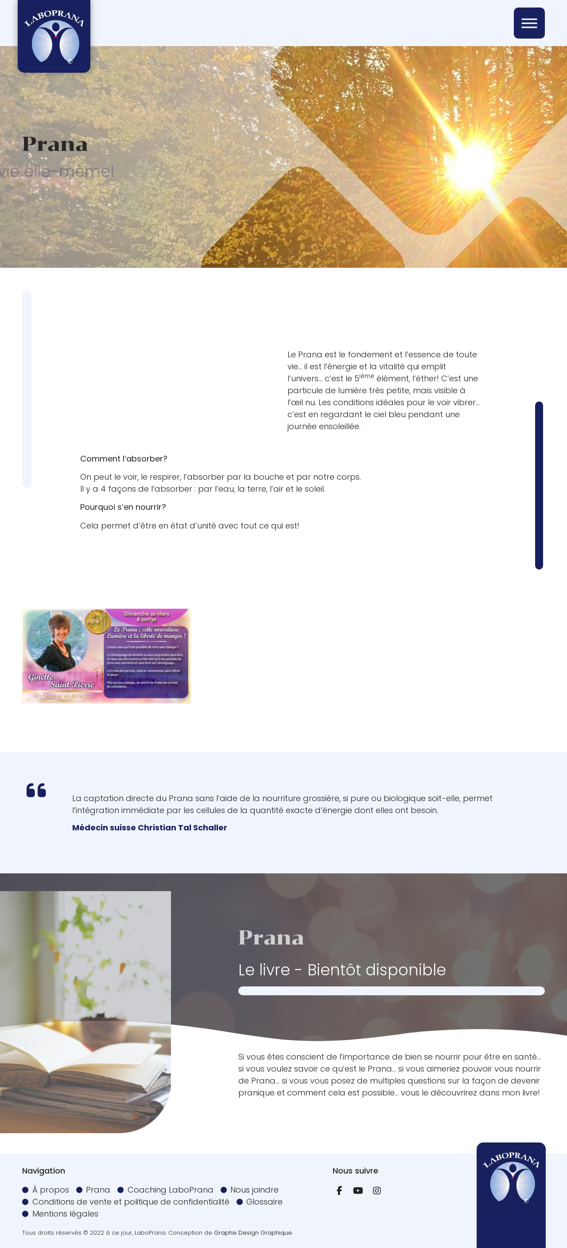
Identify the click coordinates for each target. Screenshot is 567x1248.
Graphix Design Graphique (253, 1232)
